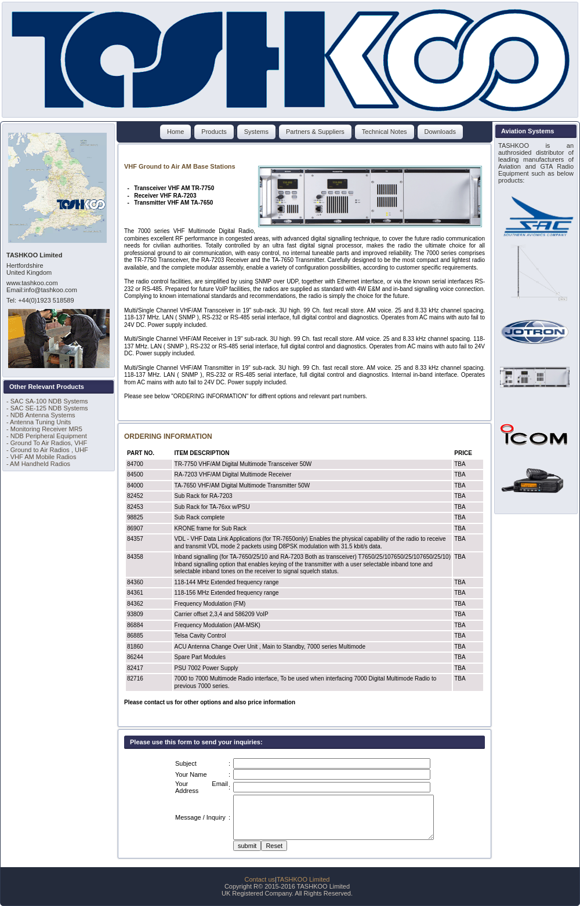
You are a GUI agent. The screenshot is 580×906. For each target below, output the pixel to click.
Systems (256, 131)
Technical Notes (384, 131)
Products (213, 131)
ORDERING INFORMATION (168, 436)
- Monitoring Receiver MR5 (44, 428)
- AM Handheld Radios (38, 463)
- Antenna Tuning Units (38, 422)
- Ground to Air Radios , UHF (47, 449)
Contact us (260, 879)
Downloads (440, 131)
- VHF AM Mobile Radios (41, 456)
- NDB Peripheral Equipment (46, 435)
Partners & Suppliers (315, 131)
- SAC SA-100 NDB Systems (47, 401)
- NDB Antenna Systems (40, 415)
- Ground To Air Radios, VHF (46, 442)
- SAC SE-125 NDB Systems (47, 408)
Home (175, 131)
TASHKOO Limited (303, 879)
